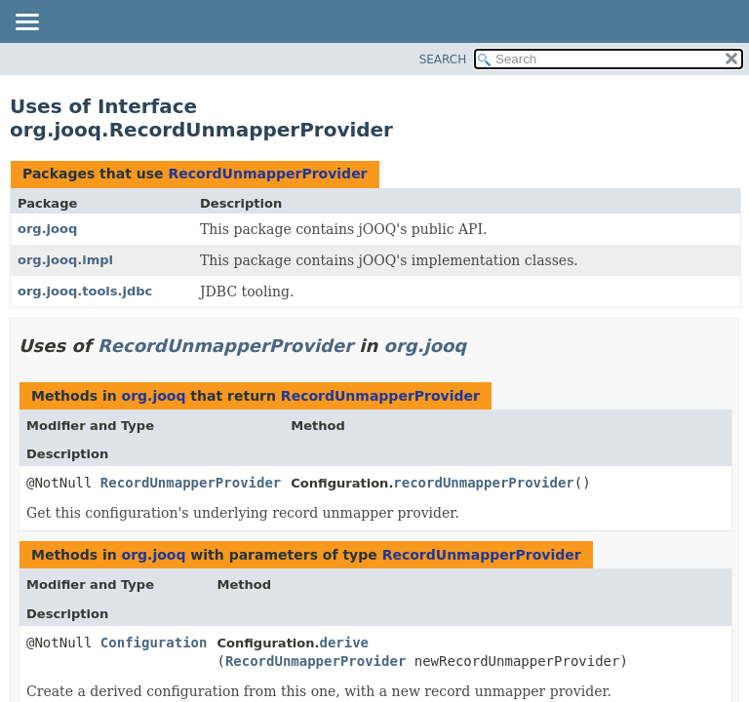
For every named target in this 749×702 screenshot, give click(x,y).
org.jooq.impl (65, 260)
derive (344, 642)
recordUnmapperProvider (483, 482)
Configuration (154, 642)
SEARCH (443, 59)
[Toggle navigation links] (26, 23)
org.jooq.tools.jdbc (85, 291)
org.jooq (47, 228)
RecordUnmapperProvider (267, 173)
